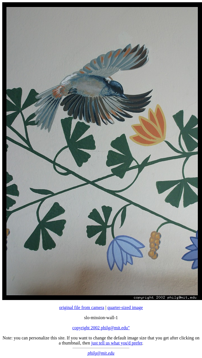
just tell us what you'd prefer (116, 343)
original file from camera (81, 307)
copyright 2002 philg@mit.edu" (101, 327)
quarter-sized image (125, 307)
